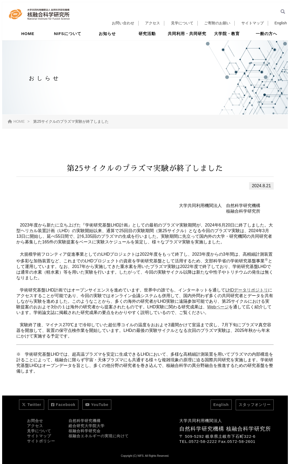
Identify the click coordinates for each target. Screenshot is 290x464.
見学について (182, 23)
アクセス (152, 23)
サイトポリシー (41, 441)
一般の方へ (266, 43)
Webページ (218, 307)
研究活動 (147, 43)
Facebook (63, 404)
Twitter (31, 404)
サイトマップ (252, 23)
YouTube (97, 404)
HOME (28, 43)
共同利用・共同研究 (187, 43)
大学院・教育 (227, 43)
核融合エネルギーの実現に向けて (98, 436)
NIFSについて (67, 43)
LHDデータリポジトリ (246, 290)
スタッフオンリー (255, 404)
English (280, 23)
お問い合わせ (123, 23)
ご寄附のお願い (217, 23)
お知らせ (107, 43)
